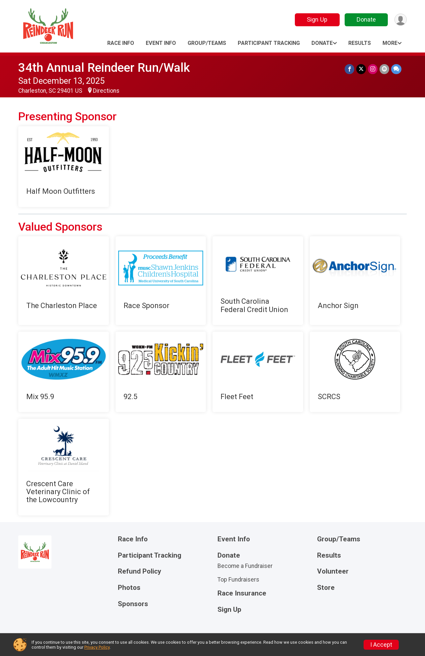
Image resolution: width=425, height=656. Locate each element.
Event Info (161, 43)
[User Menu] (400, 20)
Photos (129, 588)
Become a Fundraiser (245, 566)
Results (359, 43)
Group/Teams (207, 43)
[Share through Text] (396, 69)
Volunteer (333, 571)
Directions (106, 90)
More (389, 43)
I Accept (381, 644)
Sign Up (317, 19)
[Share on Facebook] (349, 69)
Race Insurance (241, 593)
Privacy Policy (97, 647)
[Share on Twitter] (361, 69)
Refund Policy (139, 571)
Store (326, 588)
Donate (366, 19)
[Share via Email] (384, 69)
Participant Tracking (269, 43)
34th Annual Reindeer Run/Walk (104, 67)
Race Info (120, 43)
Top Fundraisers (238, 579)
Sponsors (133, 604)
